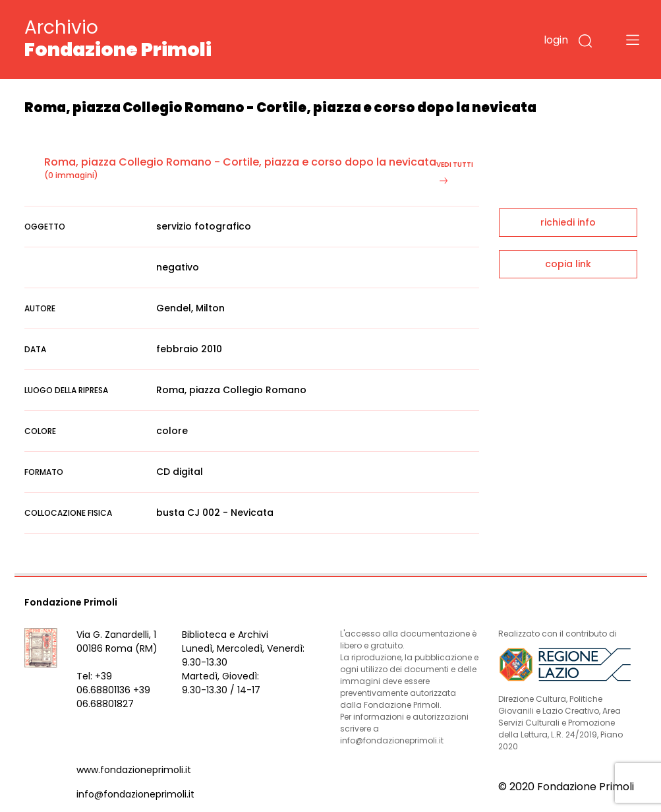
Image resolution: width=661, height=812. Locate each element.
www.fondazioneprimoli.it (133, 769)
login (556, 39)
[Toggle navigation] (632, 39)
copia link (568, 263)
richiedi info (568, 222)
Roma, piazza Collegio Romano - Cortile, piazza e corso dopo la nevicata (240, 162)
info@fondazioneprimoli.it (135, 794)
